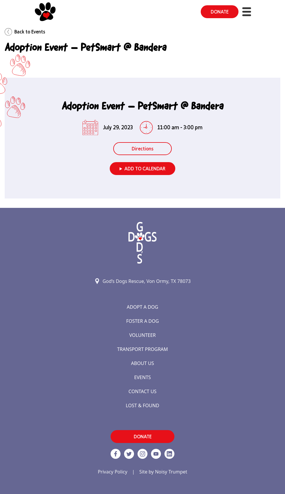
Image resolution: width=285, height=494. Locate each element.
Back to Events (25, 31)
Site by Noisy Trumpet (163, 471)
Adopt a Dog (142, 307)
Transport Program (142, 349)
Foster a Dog (142, 321)
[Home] (45, 11)
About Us (142, 363)
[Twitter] (129, 454)
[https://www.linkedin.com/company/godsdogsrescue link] (169, 454)
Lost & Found (142, 405)
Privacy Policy (112, 471)
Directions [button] (142, 148)
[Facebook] (116, 454)
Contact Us (142, 391)
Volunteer (142, 335)
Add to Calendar (144, 168)
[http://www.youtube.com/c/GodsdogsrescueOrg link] (156, 454)
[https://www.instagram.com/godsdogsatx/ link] (142, 454)
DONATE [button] (220, 11)
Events (142, 377)
